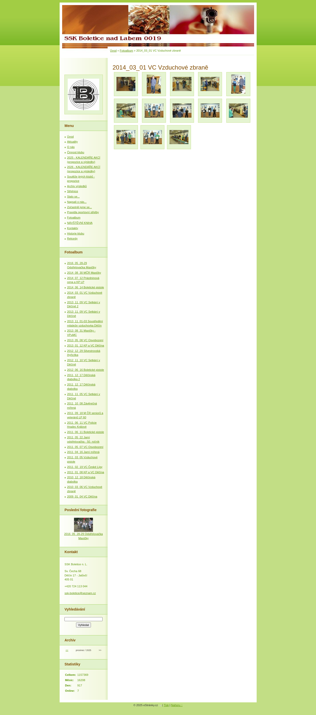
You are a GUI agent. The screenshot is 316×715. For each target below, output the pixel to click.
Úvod (113, 50)
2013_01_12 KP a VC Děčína (85, 345)
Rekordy (72, 238)
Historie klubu (75, 233)
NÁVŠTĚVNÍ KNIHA (80, 222)
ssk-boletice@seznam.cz (80, 593)
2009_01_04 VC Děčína (82, 496)
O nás (71, 146)
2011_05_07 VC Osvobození (85, 446)
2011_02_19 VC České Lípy (85, 466)
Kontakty (72, 228)
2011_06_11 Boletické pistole (85, 432)
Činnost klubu (75, 152)
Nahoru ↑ (176, 705)
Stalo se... (73, 196)
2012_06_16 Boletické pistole (85, 369)
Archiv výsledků (77, 186)
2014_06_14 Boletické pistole (85, 287)
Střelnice (72, 191)
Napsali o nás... (77, 201)
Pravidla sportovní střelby (83, 212)
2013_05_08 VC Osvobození (85, 340)
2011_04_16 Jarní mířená (83, 451)
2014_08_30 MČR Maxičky (84, 272)
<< (67, 650)
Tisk (166, 705)
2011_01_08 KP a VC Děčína (85, 472)
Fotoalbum (126, 50)
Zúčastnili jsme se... (79, 207)
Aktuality (72, 141)
